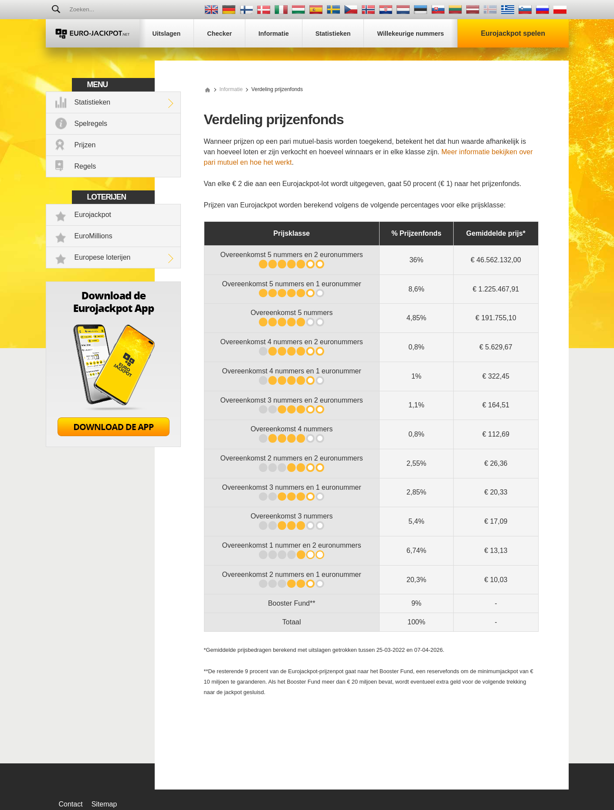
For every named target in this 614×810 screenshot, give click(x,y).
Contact (71, 804)
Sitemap (104, 804)
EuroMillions (93, 236)
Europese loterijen (103, 257)
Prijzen (85, 145)
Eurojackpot (93, 214)
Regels (85, 166)
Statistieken (93, 102)
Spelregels (91, 123)
